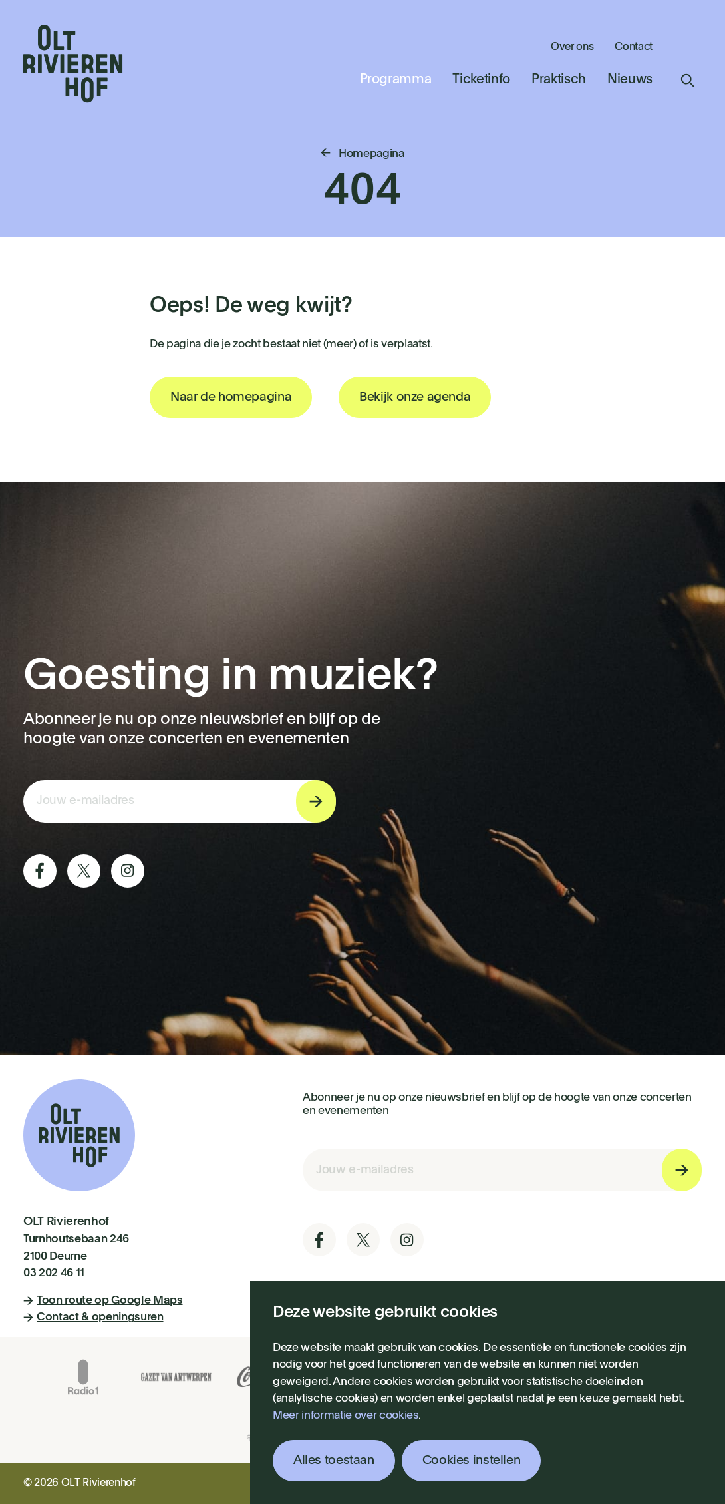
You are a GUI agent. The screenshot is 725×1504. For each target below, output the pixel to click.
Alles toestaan (333, 1460)
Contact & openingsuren (93, 1317)
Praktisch (558, 80)
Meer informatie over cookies (345, 1415)
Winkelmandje (688, 46)
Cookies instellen (471, 1460)
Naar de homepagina (230, 397)
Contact (633, 47)
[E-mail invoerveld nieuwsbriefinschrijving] (179, 801)
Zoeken (688, 80)
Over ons (572, 47)
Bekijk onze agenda (414, 397)
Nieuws (629, 80)
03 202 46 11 (53, 1273)
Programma (396, 80)
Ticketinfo (481, 80)
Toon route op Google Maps (103, 1300)
